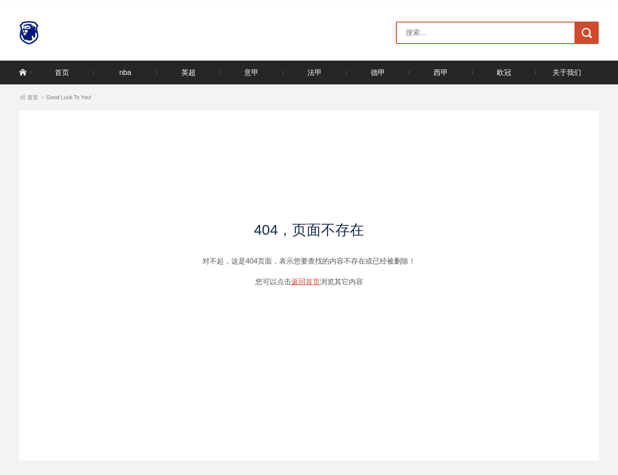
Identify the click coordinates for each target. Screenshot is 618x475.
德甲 (378, 72)
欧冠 (504, 72)
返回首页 (305, 282)
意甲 (251, 72)
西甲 (441, 72)
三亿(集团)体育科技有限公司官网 (71, 32)
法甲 (314, 72)
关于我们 (566, 72)
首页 (62, 72)
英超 (188, 72)
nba (125, 72)
